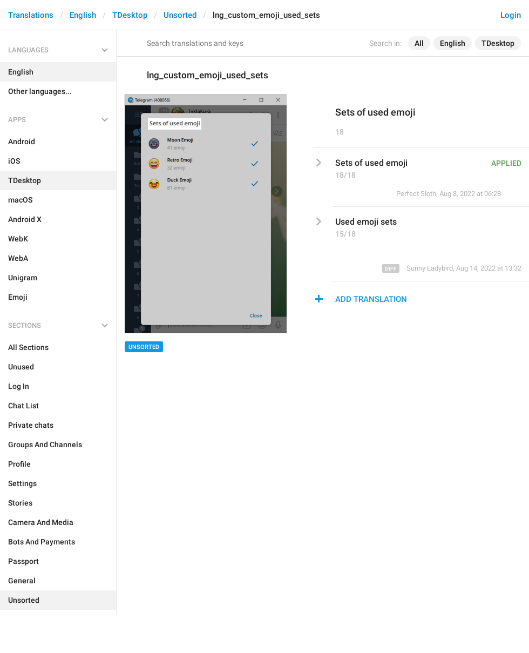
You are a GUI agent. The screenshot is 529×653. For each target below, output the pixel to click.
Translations (30, 15)
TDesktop (129, 15)
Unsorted (180, 15)
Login (510, 15)
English (83, 15)
